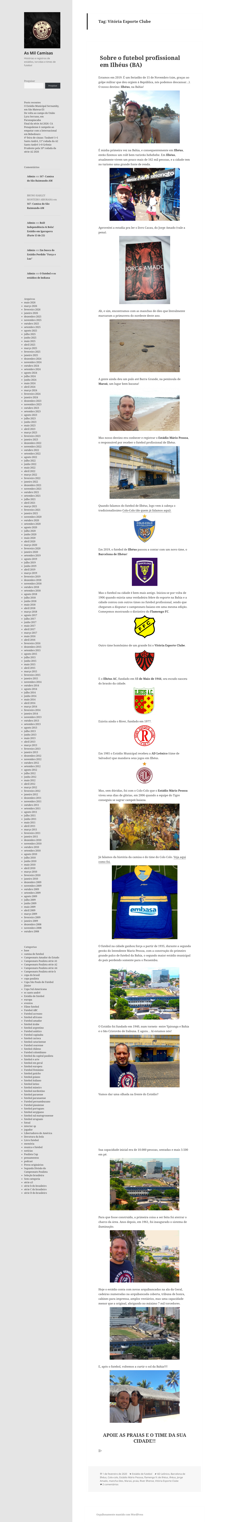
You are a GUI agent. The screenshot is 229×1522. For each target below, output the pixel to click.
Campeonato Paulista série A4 (40, 968)
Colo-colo (113, 1477)
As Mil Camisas (38, 53)
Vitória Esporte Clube (166, 1480)
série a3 (28, 1182)
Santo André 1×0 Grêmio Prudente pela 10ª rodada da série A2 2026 (40, 148)
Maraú (128, 1480)
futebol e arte (31, 1059)
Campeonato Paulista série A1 (40, 961)
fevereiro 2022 (32, 478)
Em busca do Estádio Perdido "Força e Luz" (41, 254)
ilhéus (172, 1477)
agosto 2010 (30, 854)
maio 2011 (29, 822)
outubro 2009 (31, 889)
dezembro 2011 (32, 798)
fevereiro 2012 (32, 790)
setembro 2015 (32, 650)
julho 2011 (30, 815)
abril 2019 (29, 569)
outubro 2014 (31, 685)
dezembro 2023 (32, 400)
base (26, 950)
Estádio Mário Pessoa (131, 1477)
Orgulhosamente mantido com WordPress (119, 1514)
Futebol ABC (31, 1010)
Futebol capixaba (33, 1034)
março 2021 (30, 506)
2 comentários (110, 1484)
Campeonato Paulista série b (40, 971)
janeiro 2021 (31, 513)
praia (136, 1480)
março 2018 (30, 611)
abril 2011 (29, 826)
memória (29, 1143)
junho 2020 (30, 534)
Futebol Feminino (34, 1070)
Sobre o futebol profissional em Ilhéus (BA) (140, 61)
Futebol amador (33, 1020)
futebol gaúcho (32, 1073)
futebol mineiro (33, 1087)
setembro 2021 (32, 495)
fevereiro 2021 (32, 509)
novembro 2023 (32, 404)
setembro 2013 (32, 724)
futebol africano (33, 1017)
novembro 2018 (32, 583)
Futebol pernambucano (37, 1101)
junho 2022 (30, 464)
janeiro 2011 (31, 836)
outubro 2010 (31, 847)
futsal (27, 1122)
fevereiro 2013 (32, 748)
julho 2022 (30, 460)
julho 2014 (30, 692)
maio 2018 (29, 604)
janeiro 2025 (31, 355)
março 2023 (30, 432)
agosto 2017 (30, 615)
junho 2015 (30, 660)
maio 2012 (29, 780)
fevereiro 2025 (32, 351)
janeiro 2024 (31, 397)
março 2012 (30, 787)
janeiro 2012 (31, 794)
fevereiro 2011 (32, 833)
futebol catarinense (35, 1041)
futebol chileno (32, 1048)
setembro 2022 (32, 453)
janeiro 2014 (31, 713)
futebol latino (31, 1084)
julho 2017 (30, 618)
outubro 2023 (31, 407)
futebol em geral (33, 1062)
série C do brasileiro (35, 1189)
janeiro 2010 (31, 878)
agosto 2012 (30, 769)
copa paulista (31, 978)
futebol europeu (33, 1066)
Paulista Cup (31, 1154)
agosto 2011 (30, 812)
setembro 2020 (32, 523)
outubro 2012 (31, 762)
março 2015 (30, 671)
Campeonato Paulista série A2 (40, 964)
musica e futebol (33, 1147)
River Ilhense (147, 1480)
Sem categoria (32, 1178)
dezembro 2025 (32, 316)
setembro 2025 (32, 327)
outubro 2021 (31, 492)
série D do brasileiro (35, 1192)
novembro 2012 (32, 759)
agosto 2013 (30, 727)
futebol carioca (32, 1038)
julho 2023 (30, 418)
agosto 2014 (30, 689)
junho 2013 (30, 734)
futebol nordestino (34, 1091)
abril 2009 (29, 910)
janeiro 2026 (31, 313)
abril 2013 (29, 741)
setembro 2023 (32, 411)
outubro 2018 (31, 587)
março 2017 (30, 632)
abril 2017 (29, 629)
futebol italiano (32, 1080)
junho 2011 (30, 819)
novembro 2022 (32, 446)
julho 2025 (30, 334)
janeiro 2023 (31, 439)
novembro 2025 (32, 320)
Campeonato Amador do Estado (41, 957)
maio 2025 (29, 341)
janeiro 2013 (31, 752)
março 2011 (30, 829)
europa (28, 999)
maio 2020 (29, 537)
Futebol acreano (33, 1013)
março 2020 (30, 545)
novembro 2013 (32, 717)
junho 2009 (30, 903)
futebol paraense (33, 1094)
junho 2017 (30, 622)
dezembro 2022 (32, 443)
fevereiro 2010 (32, 875)
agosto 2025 (30, 330)
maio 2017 (29, 625)
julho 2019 (30, 562)
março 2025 (30, 348)
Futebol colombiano (35, 1052)
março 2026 (30, 306)
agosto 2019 (30, 559)
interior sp (30, 1126)
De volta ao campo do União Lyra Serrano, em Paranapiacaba (39, 116)
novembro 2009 (32, 885)
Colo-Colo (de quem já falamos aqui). (146, 510)
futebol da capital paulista (38, 1055)
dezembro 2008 (32, 924)
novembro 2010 (32, 843)
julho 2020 (30, 530)
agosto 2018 (30, 594)
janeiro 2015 (31, 678)
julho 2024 (30, 376)
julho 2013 (30, 731)
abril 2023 (29, 429)
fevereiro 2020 (32, 548)
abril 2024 (29, 386)
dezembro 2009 (32, 882)
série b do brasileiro (35, 1185)
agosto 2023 (30, 415)
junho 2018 (30, 601)
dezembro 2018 (32, 580)
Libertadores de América (38, 1133)
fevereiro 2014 (32, 710)
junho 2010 (30, 861)
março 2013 (30, 745)
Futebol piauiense (34, 1105)
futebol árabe (31, 1024)
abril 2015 (29, 667)
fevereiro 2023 (32, 436)
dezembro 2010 (32, 840)
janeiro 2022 (31, 481)
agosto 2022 (30, 457)
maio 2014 (29, 699)
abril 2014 (29, 703)
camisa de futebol (34, 954)
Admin (31, 176)
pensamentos (31, 1157)
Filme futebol (31, 1006)
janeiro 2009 (31, 920)
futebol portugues (34, 1108)
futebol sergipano (34, 1112)
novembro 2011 (32, 801)
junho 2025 (30, 337)
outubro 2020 (31, 520)
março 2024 (30, 390)
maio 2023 (29, 425)
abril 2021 (29, 502)
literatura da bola (34, 1136)
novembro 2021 (32, 488)
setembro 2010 (32, 850)
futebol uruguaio (33, 1119)
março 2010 (30, 871)
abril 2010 (29, 868)
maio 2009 (29, 906)
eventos (28, 1003)
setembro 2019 (32, 555)
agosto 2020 (30, 527)
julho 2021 (30, 499)
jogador (28, 1129)
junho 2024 (30, 379)
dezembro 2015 (32, 646)
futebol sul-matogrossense (38, 1115)
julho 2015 (30, 657)
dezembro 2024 (32, 358)
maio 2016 (29, 636)
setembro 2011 (32, 808)
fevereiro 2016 (32, 643)
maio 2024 (29, 383)
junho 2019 (30, 566)
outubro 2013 (31, 720)
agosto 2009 (30, 896)
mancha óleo (116, 1480)
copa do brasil (32, 975)
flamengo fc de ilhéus (156, 1477)
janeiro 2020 (31, 552)
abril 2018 (29, 608)
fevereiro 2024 (32, 393)
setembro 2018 (32, 590)
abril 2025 (29, 344)
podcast (28, 1161)
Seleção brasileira (34, 1175)
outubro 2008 (31, 931)
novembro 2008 (32, 928)
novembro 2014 (32, 682)
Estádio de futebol (34, 996)
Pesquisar (29, 81)
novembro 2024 (32, 362)
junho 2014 (30, 696)
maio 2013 (29, 738)
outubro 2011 (31, 805)
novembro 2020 (32, 516)
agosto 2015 (30, 653)
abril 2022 (29, 471)
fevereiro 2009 (32, 917)
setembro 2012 (32, 766)
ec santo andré (32, 992)
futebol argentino (34, 1027)
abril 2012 (29, 783)
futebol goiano (32, 1077)
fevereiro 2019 (32, 576)
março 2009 (30, 913)
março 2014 (30, 706)
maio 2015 (29, 664)
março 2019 (30, 573)
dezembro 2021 (32, 485)
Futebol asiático (33, 1031)
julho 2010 (30, 857)
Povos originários (33, 1164)
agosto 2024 (30, 372)
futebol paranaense (35, 1098)
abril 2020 (29, 541)
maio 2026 (29, 302)
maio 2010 (29, 864)
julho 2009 (30, 899)
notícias (28, 1150)
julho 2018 (30, 597)
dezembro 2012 (32, 755)
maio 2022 (29, 467)
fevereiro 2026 (32, 309)
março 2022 (30, 474)
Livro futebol (31, 1140)
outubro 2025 (31, 323)
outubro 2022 (31, 450)
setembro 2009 (32, 892)
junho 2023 (30, 422)
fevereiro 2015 (32, 675)
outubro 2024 (31, 365)
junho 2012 (30, 776)
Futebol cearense (33, 1045)
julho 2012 (30, 773)
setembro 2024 (32, 369)
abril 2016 (29, 639)
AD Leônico (163, 1473)
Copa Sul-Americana (35, 989)
